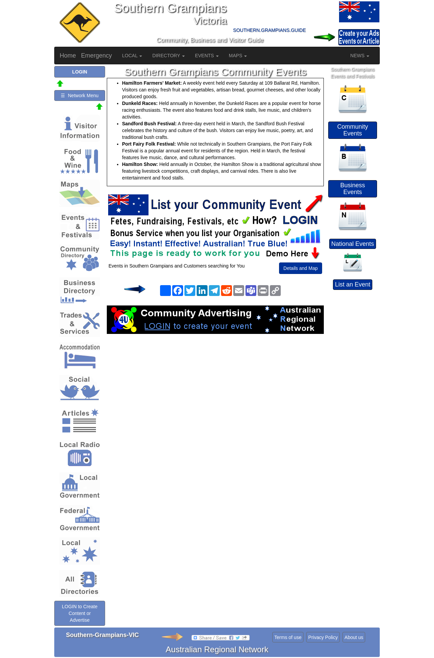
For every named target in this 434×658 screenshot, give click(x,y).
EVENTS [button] (207, 55)
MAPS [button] (238, 55)
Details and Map (300, 268)
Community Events (352, 130)
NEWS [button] (359, 55)
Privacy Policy (323, 637)
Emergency (96, 55)
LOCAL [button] (132, 55)
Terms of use (287, 637)
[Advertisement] (215, 388)
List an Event (352, 284)
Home (68, 55)
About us (353, 637)
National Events (352, 243)
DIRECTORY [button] (168, 55)
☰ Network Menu (79, 95)
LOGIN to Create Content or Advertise (79, 613)
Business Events (352, 188)
